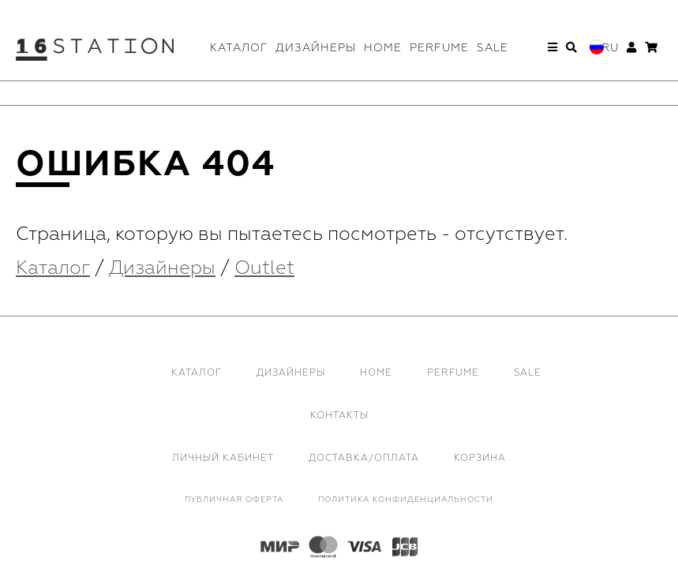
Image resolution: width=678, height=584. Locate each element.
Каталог (239, 47)
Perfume (439, 47)
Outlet (264, 267)
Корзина (480, 458)
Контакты (339, 415)
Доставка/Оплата (364, 458)
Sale (492, 47)
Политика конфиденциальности (405, 499)
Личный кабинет (223, 458)
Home (383, 47)
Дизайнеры (315, 47)
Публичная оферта (234, 499)
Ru (610, 47)
